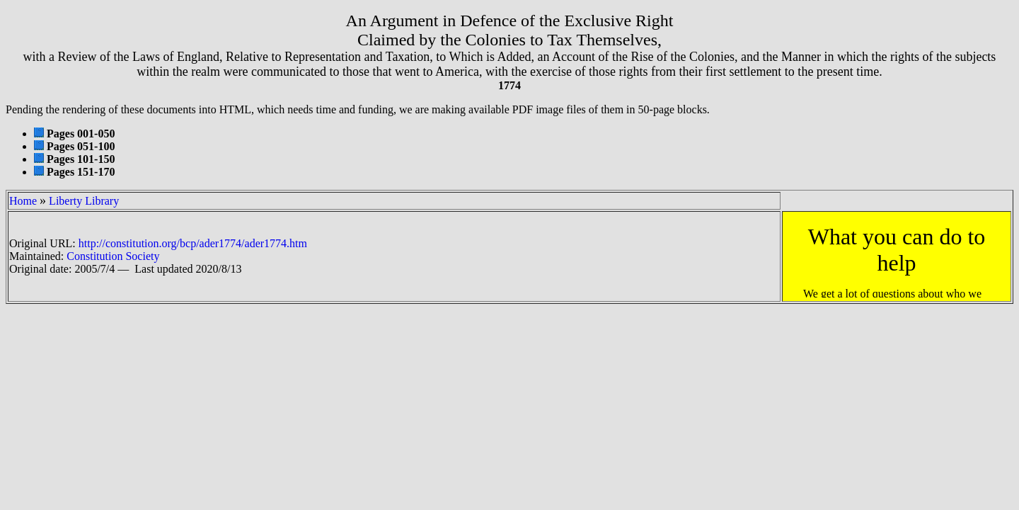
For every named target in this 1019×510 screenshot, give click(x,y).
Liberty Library (84, 201)
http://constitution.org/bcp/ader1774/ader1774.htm (193, 243)
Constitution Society (113, 256)
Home (23, 201)
